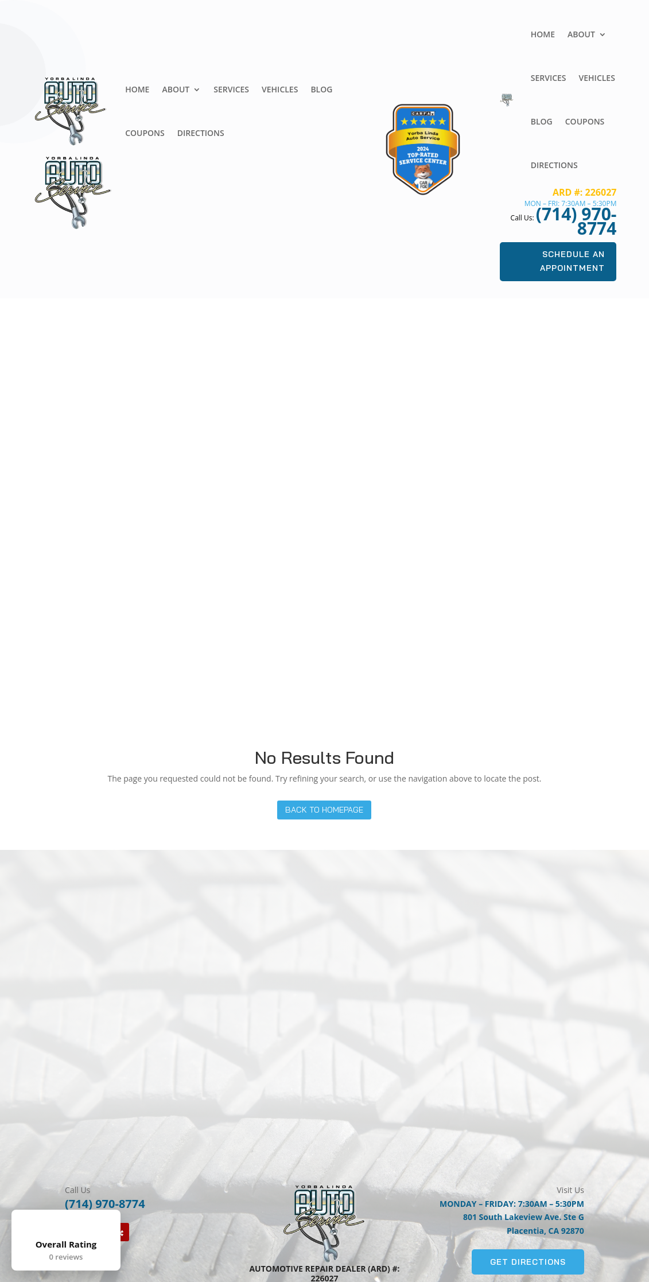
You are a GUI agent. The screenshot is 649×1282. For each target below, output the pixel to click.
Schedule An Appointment (572, 261)
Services (231, 89)
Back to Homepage (324, 810)
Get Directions (528, 1261)
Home (137, 89)
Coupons (145, 132)
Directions (200, 132)
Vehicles (280, 89)
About (175, 89)
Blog (321, 89)
